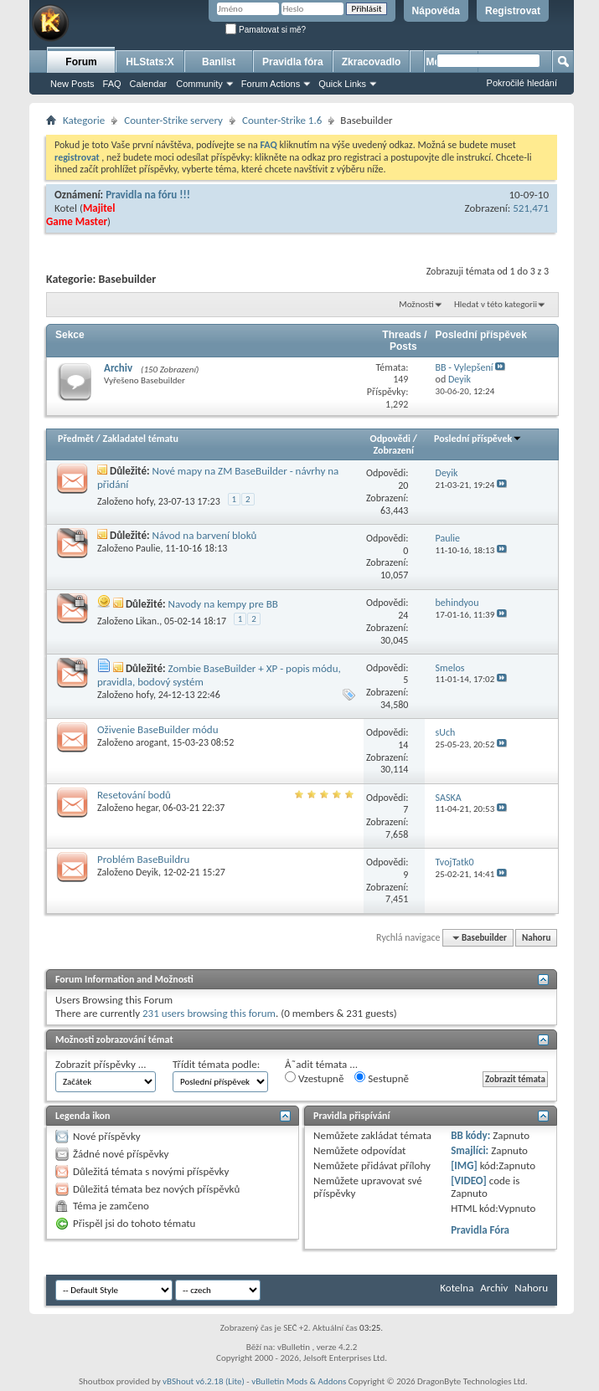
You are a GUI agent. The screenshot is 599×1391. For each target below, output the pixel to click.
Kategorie (84, 120)
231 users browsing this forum (209, 1013)
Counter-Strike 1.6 (282, 120)
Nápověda (436, 11)
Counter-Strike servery (173, 120)
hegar (147, 808)
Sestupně (381, 1078)
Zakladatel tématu (140, 438)
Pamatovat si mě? (265, 29)
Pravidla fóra (292, 62)
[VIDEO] (469, 1180)
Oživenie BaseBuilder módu (158, 729)
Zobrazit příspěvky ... (101, 1064)
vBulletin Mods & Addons (298, 1381)
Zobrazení (394, 450)
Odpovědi (390, 438)
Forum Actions (270, 84)
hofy (144, 501)
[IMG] (464, 1165)
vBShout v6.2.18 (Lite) (204, 1381)
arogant (151, 742)
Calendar (149, 84)
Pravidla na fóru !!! (148, 194)
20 (403, 485)
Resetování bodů (134, 794)
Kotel (65, 208)
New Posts (72, 84)
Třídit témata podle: (216, 1064)
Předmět (76, 438)
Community (199, 84)
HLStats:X (149, 62)
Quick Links (342, 84)
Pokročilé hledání (522, 83)
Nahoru (536, 937)
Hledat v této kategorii (495, 304)
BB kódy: (470, 1135)
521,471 (531, 208)
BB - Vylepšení (464, 367)
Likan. (147, 621)
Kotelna (456, 1287)
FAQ (112, 84)
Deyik (147, 872)
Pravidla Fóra (480, 1230)
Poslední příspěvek (478, 438)
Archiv (118, 368)
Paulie (148, 548)
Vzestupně (314, 1078)
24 (403, 615)
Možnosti (416, 304)
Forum (80, 62)
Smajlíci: (469, 1150)
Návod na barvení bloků (204, 535)
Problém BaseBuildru (143, 859)
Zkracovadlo (371, 62)
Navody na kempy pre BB (222, 604)
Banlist (218, 62)
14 (403, 745)
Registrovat (512, 11)
